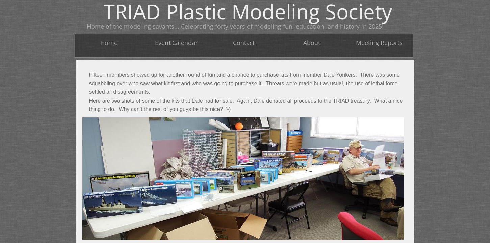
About (311, 42)
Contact (244, 42)
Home (109, 42)
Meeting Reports (379, 42)
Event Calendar (176, 42)
